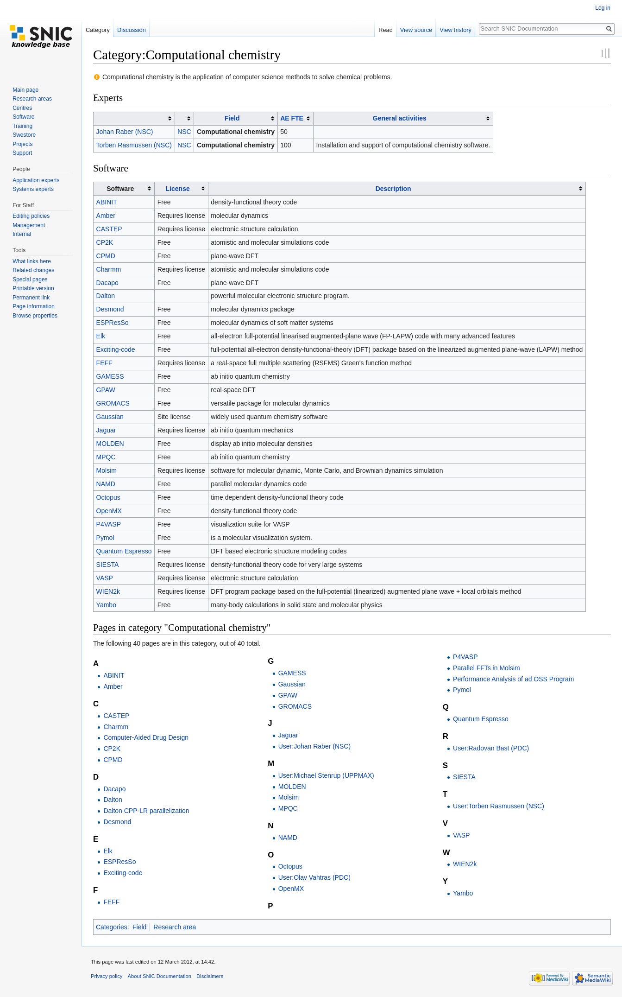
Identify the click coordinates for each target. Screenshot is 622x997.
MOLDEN (110, 443)
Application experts (36, 180)
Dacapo (107, 282)
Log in (602, 8)
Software (23, 117)
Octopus (108, 497)
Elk (100, 336)
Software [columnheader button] (120, 188)
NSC (184, 131)
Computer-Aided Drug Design (145, 737)
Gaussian (110, 416)
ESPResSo (112, 322)
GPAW (105, 390)
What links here (32, 261)
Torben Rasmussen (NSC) (134, 145)
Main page (25, 90)
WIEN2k (108, 591)
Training (22, 126)
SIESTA (107, 564)
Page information (34, 306)
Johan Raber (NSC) (124, 131)
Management (29, 225)
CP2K (104, 242)
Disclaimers (209, 976)
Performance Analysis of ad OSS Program (513, 679)
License (178, 188)
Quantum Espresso (124, 551)
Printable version (33, 288)
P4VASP (108, 524)
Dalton (105, 295)
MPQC (106, 457)
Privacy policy (106, 976)
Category (98, 29)
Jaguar (106, 430)
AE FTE (291, 118)
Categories (111, 927)
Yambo (106, 605)
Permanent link (31, 297)
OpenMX (109, 510)
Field (232, 118)
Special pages (30, 279)
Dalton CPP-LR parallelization (146, 810)
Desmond (110, 309)
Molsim (106, 470)
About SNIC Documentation (159, 976)
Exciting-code (115, 349)
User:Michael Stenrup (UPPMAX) (326, 775)
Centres (22, 108)
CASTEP (109, 229)
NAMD (105, 484)
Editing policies (31, 216)
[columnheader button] (134, 118)
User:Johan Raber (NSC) (314, 746)
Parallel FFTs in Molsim (486, 668)
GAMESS (110, 376)
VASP (104, 578)
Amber (105, 215)
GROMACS (113, 403)
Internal (22, 234)
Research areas (32, 98)
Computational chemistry (236, 131)
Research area (174, 927)
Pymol (105, 537)
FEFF (104, 363)
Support (22, 153)
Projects (22, 144)
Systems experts (33, 189)
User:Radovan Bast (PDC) (491, 748)
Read (385, 29)
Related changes (33, 270)
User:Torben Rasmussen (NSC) (498, 806)
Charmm (108, 269)
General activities (400, 118)
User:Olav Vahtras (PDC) (314, 877)
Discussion (131, 29)
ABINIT (106, 202)
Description (393, 188)
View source (416, 29)
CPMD (105, 256)
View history (455, 29)
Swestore (24, 135)
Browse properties (35, 315)
